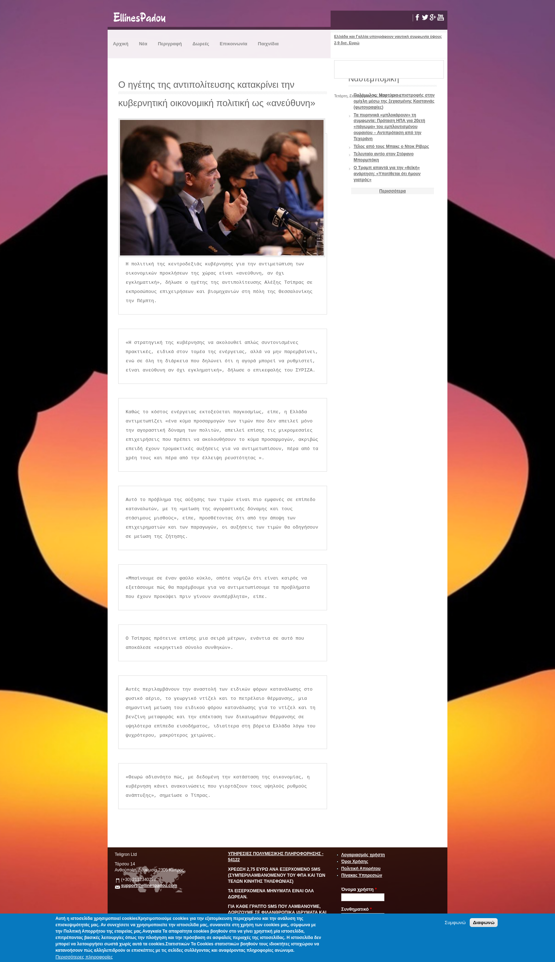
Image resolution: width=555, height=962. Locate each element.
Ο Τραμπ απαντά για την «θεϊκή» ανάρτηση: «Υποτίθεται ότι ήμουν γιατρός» (387, 173)
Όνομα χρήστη (359, 889)
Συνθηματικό (356, 909)
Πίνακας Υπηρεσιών (361, 875)
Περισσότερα (392, 191)
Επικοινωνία (233, 43)
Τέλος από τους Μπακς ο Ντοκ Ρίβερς (391, 146)
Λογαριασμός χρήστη (363, 854)
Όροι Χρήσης (354, 861)
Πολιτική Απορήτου (361, 868)
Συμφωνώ (455, 922)
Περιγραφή (170, 43)
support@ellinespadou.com (149, 885)
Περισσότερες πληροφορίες (84, 957)
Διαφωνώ (483, 922)
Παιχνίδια (268, 43)
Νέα (143, 43)
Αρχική (120, 43)
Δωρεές (201, 43)
